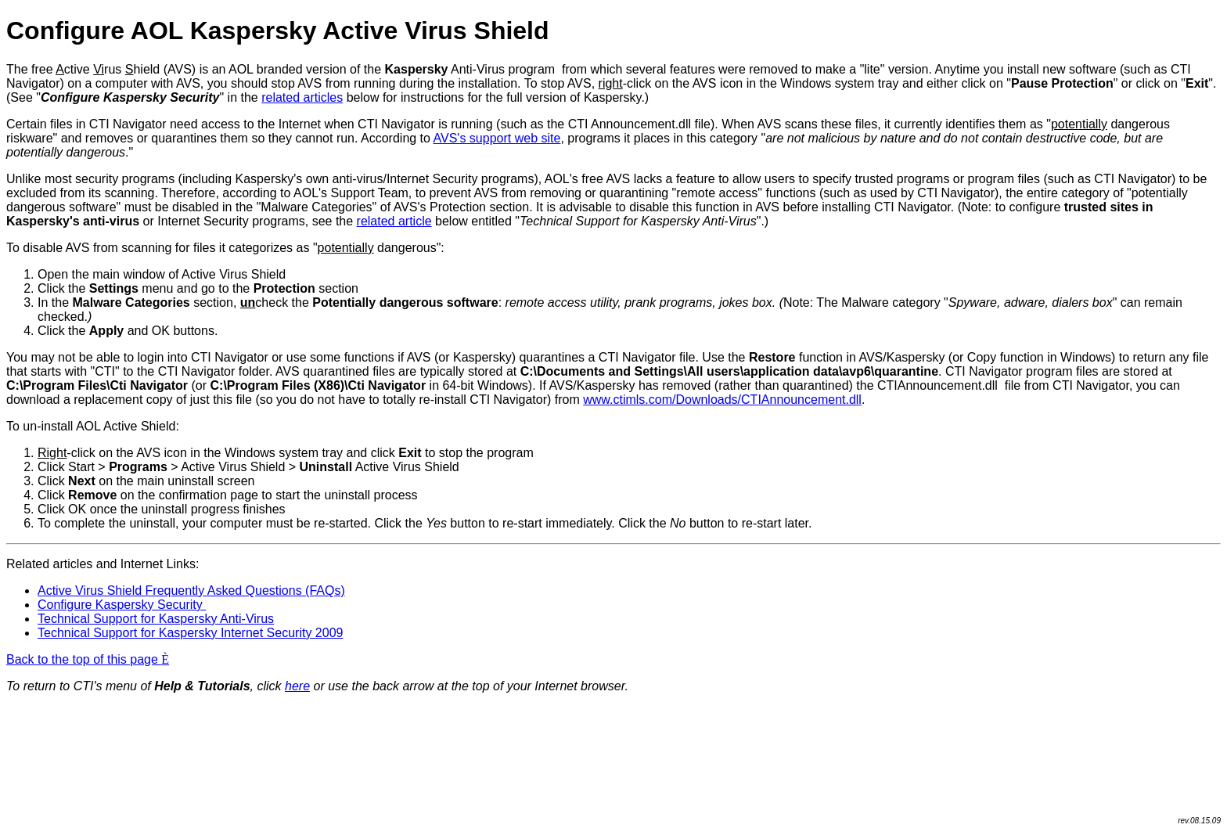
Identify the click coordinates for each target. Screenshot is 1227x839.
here (297, 686)
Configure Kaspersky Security (122, 604)
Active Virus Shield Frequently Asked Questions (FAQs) (191, 590)
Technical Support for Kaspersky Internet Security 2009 (190, 632)
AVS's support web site (497, 138)
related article (394, 221)
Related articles (49, 564)
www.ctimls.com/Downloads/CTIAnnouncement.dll (722, 399)
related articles (302, 97)
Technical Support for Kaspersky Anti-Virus (156, 618)
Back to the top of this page (87, 659)
